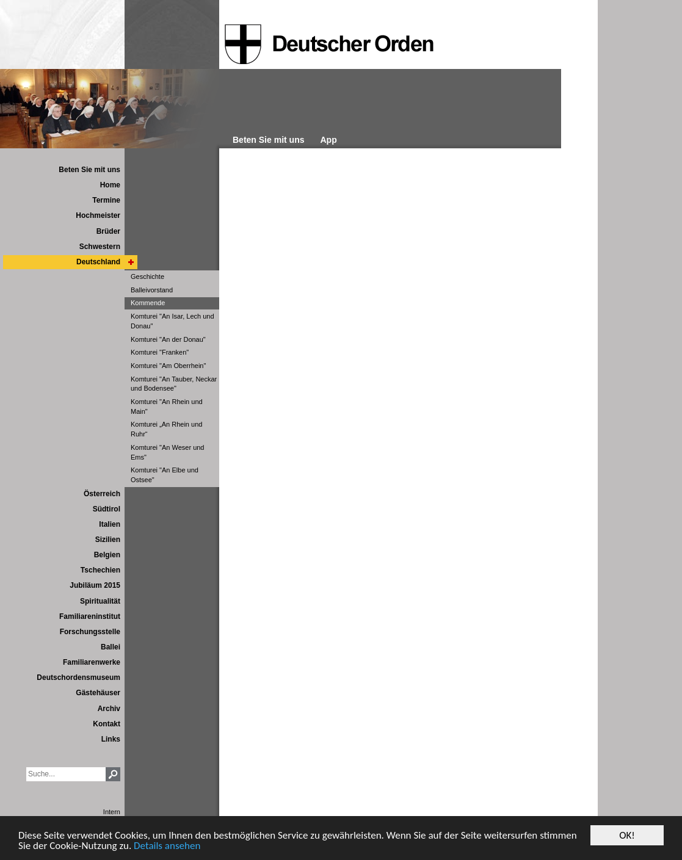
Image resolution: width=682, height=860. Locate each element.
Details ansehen (167, 846)
